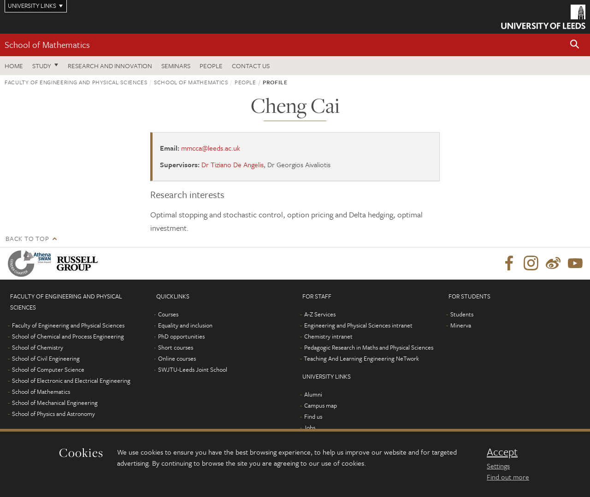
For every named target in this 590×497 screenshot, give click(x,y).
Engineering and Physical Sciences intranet (358, 325)
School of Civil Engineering (46, 358)
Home (14, 65)
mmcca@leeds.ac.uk (210, 148)
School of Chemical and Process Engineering (68, 336)
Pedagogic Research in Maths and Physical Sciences (368, 347)
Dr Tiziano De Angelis (232, 164)
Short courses (175, 347)
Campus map (320, 405)
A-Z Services (320, 314)
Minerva (460, 325)
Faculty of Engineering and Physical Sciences (76, 82)
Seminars (175, 65)
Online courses (177, 358)
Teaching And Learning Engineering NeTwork (361, 358)
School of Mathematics (47, 44)
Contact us (251, 65)
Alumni (313, 394)
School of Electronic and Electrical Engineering (71, 380)
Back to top (27, 238)
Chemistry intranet (328, 336)
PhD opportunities (181, 336)
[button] (574, 44)
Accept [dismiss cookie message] (502, 451)
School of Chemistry (37, 347)
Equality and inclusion (185, 325)
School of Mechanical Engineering (55, 402)
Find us (313, 416)
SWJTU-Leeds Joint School (192, 369)
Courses (168, 314)
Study (41, 65)
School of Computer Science (48, 369)
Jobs (309, 427)
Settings (498, 466)
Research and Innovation (110, 65)
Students (461, 314)
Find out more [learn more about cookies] (508, 477)
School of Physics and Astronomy (53, 413)
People (211, 65)
